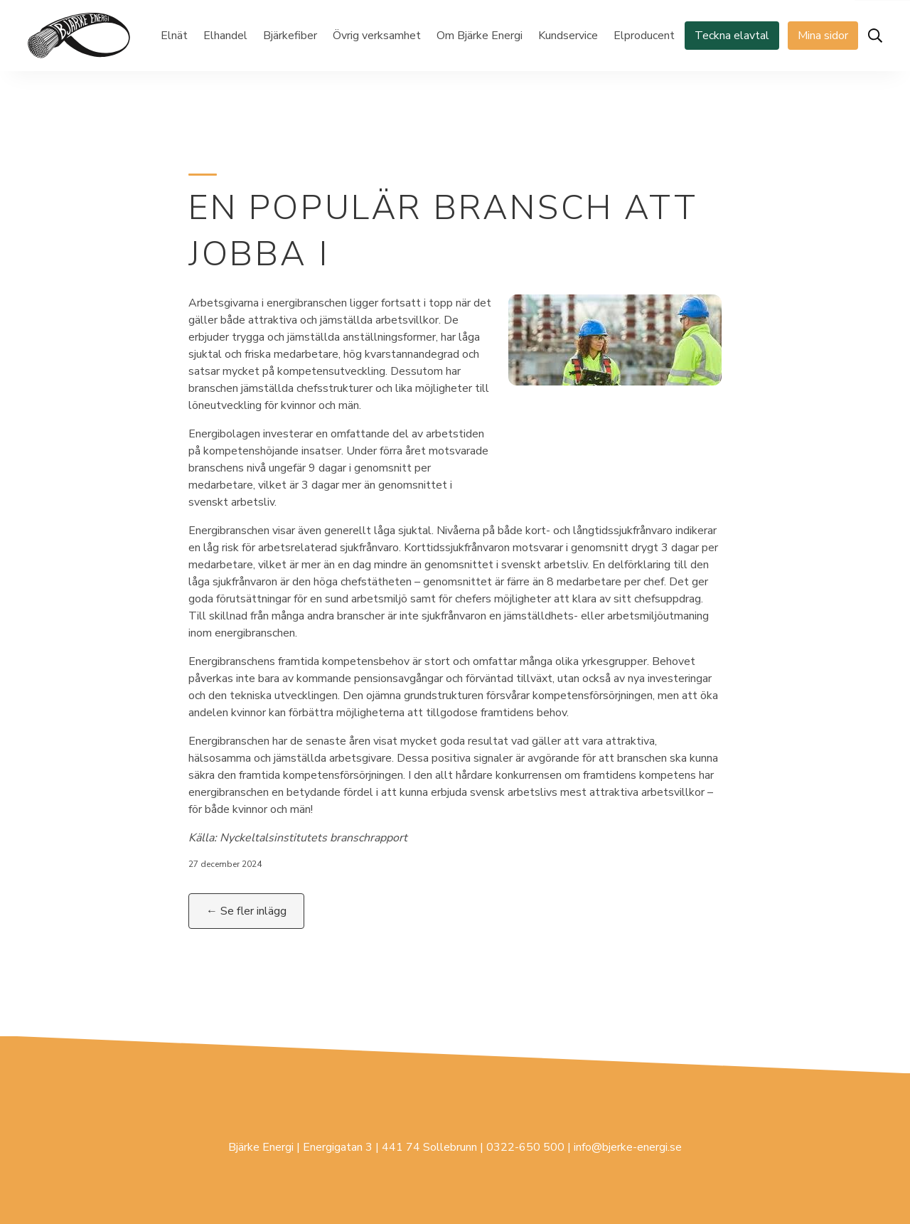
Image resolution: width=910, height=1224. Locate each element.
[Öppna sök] (875, 35)
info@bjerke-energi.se (628, 1147)
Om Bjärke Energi (480, 35)
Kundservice (568, 35)
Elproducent (644, 35)
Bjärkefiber (290, 35)
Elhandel (225, 35)
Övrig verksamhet (377, 35)
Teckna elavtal (732, 35)
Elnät (174, 35)
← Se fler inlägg (246, 911)
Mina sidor (823, 35)
